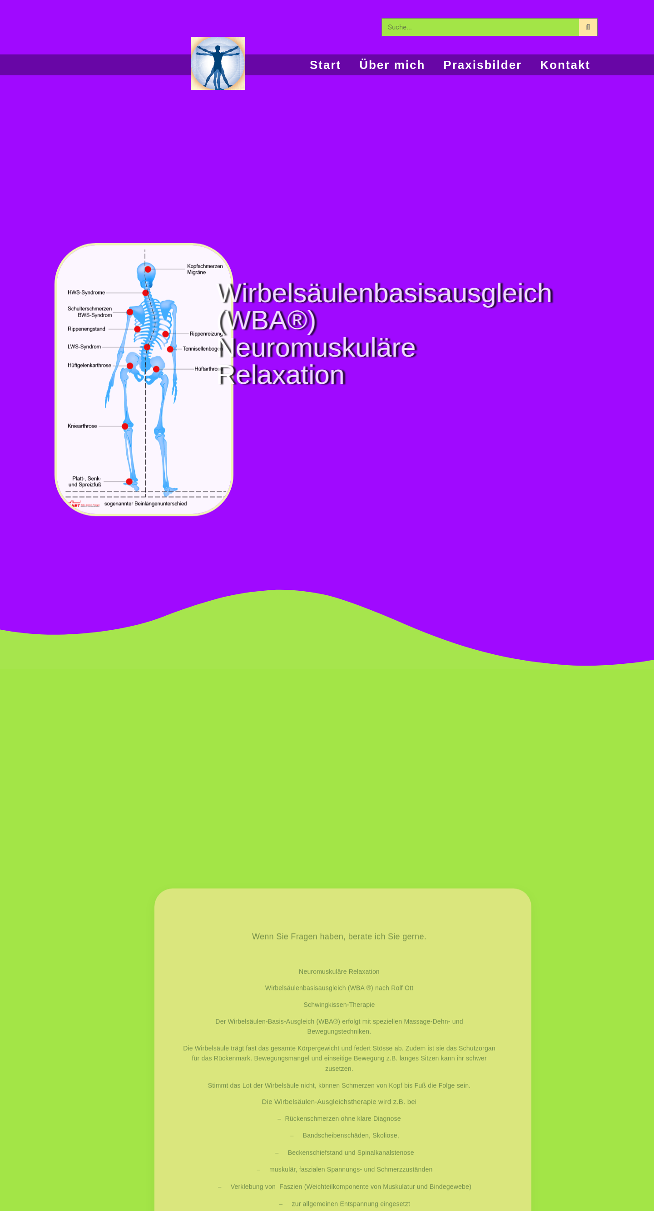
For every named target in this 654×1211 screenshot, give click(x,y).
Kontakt (565, 65)
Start (325, 65)
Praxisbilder (482, 65)
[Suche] (588, 27)
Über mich (392, 65)
